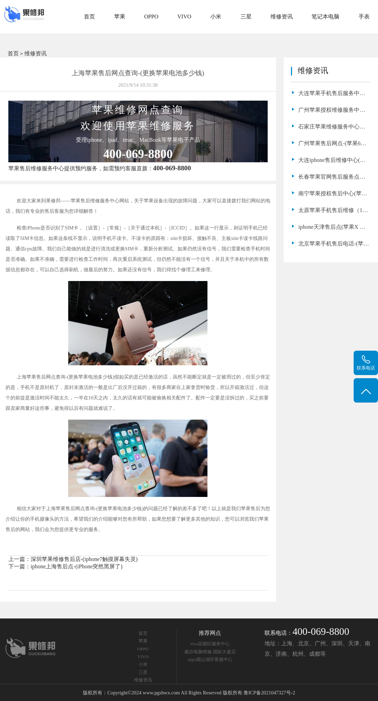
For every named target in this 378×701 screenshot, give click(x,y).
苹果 (119, 17)
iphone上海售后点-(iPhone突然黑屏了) (77, 566)
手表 (364, 17)
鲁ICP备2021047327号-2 (269, 692)
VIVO (184, 17)
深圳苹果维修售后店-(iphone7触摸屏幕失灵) (84, 559)
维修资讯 (281, 17)
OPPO (151, 17)
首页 (89, 17)
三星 (246, 17)
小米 (215, 17)
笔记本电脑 (325, 17)
